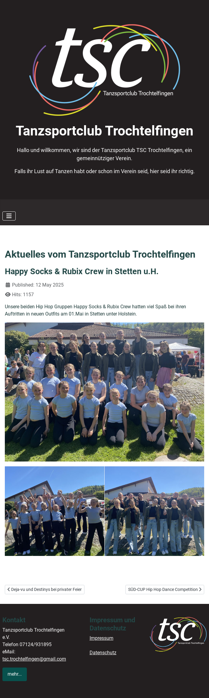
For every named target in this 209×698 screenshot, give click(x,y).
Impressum (101, 638)
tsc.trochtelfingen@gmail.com (34, 659)
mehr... (15, 674)
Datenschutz (103, 652)
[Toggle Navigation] (9, 216)
